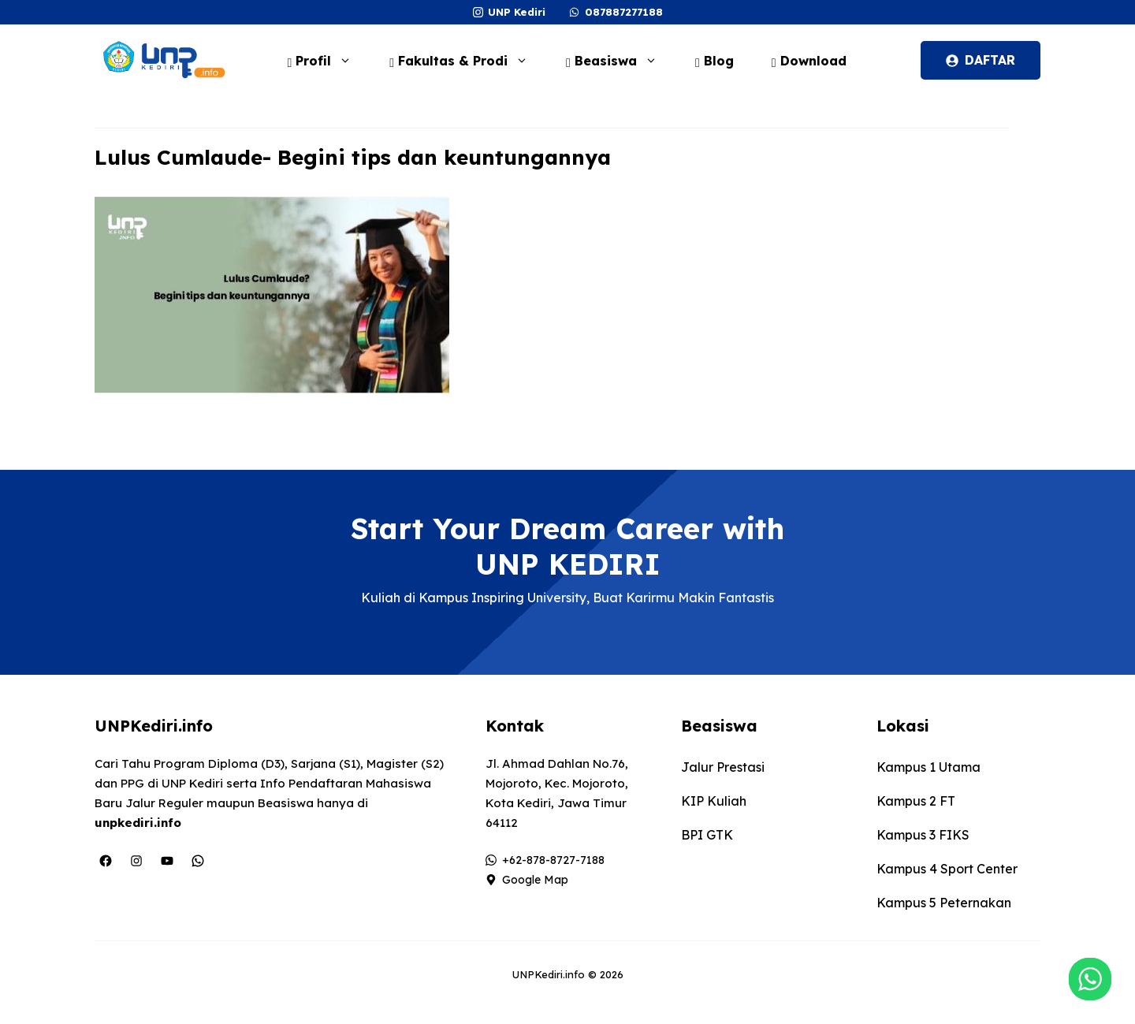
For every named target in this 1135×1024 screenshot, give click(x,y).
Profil (327, 60)
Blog (714, 61)
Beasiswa (619, 60)
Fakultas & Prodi (466, 60)
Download (809, 61)
